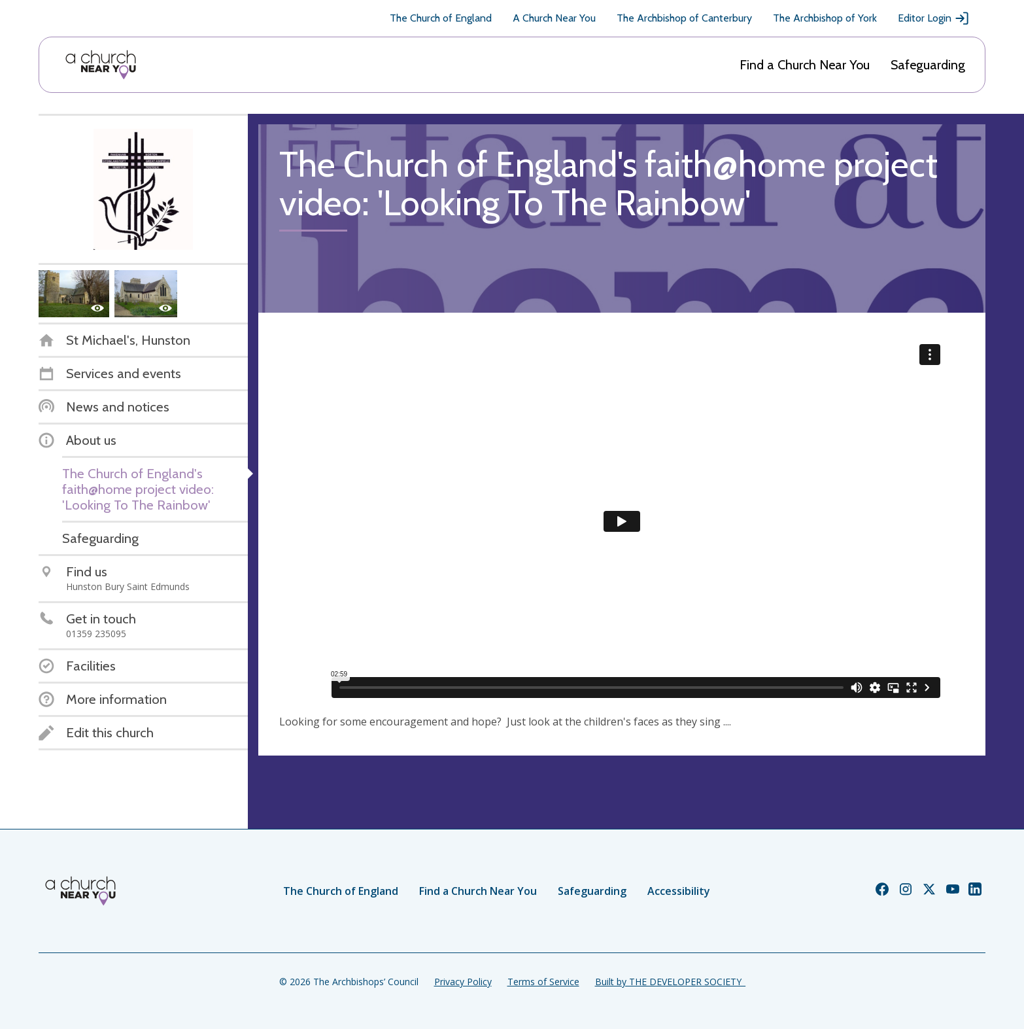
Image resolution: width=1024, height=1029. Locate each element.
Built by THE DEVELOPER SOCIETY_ (670, 981)
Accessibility (678, 891)
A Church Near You (554, 18)
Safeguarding (928, 65)
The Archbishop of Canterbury (684, 18)
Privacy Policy (463, 981)
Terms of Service (543, 981)
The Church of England (441, 18)
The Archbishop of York (825, 18)
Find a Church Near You (805, 65)
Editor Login (934, 18)
